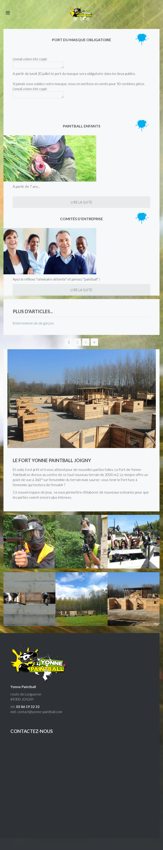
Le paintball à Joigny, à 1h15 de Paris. (88, 19)
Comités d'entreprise (81, 218)
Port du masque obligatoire (81, 39)
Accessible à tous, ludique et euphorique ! (75, 19)
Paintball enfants (81, 126)
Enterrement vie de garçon (33, 323)
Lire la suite (81, 202)
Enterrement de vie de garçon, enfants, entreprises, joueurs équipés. (81, 19)
